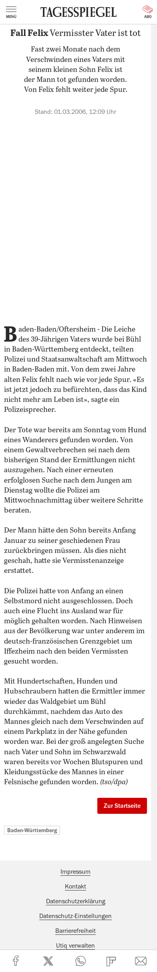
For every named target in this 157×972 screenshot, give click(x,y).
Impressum (75, 872)
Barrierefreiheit (75, 931)
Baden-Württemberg (32, 830)
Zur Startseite (122, 806)
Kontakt (75, 886)
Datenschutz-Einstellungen (75, 916)
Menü (11, 12)
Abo (148, 12)
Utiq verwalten (75, 945)
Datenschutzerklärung (75, 901)
